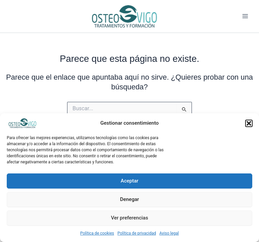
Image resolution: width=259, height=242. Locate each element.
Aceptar (130, 181)
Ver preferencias (129, 218)
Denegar (129, 199)
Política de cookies (97, 233)
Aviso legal (169, 233)
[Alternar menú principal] (245, 16)
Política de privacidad (136, 233)
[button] (249, 123)
